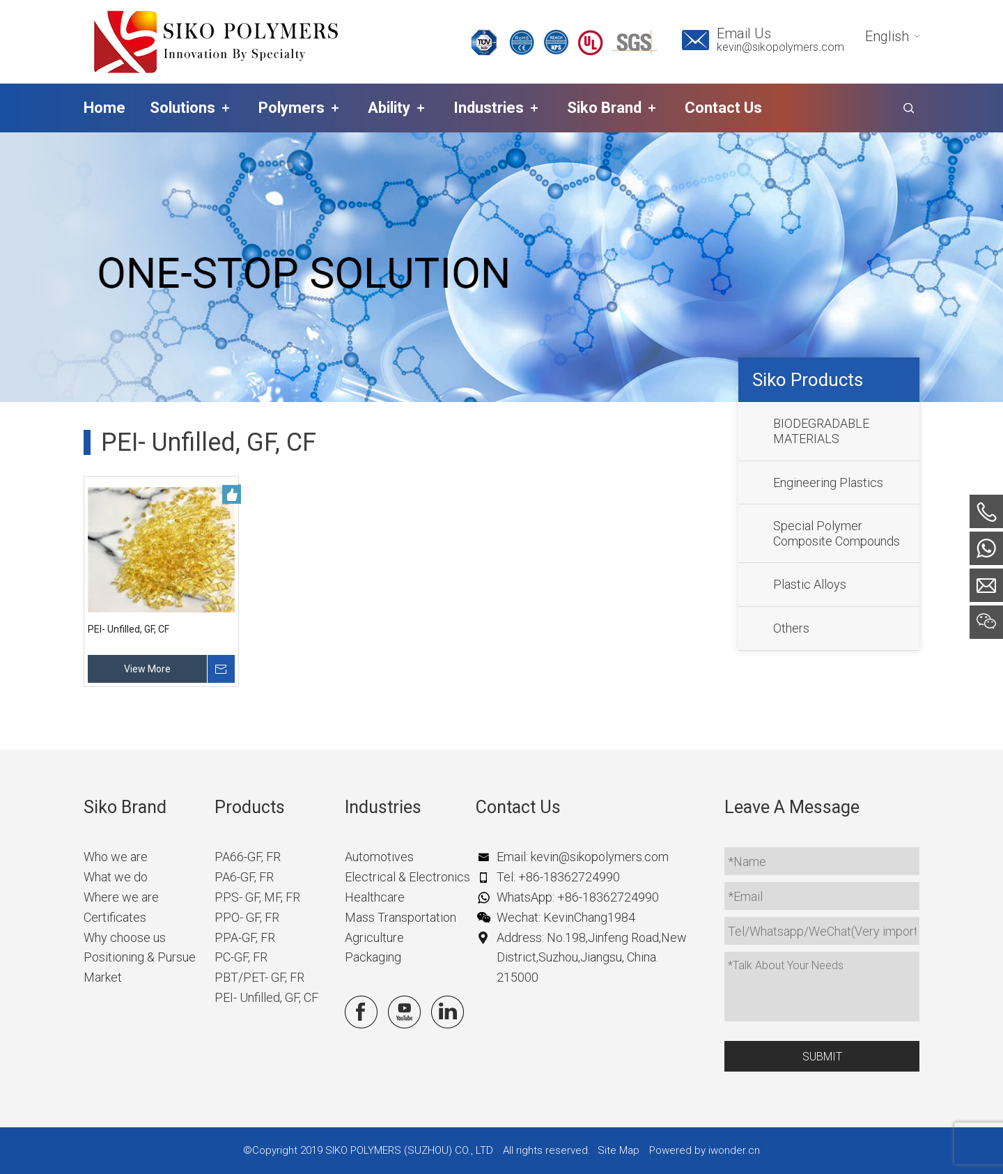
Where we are (121, 897)
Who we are (116, 856)
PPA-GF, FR (245, 937)
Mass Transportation (400, 917)
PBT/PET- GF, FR (259, 977)
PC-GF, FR (241, 957)
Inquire (221, 669)
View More (147, 668)
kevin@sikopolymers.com (780, 47)
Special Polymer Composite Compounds (836, 533)
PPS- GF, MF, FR (257, 897)
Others (791, 628)
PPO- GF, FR (247, 917)
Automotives (379, 856)
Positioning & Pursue (140, 957)
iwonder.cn (734, 1150)
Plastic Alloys (809, 584)
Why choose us (125, 937)
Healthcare (375, 897)
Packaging (373, 957)
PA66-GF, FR (248, 856)
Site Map (618, 1150)
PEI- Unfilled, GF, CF (128, 629)
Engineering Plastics (828, 482)
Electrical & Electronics (407, 877)
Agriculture (374, 937)
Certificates (115, 917)
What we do (116, 877)
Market (103, 977)
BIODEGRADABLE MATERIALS (821, 431)
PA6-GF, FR (244, 877)
